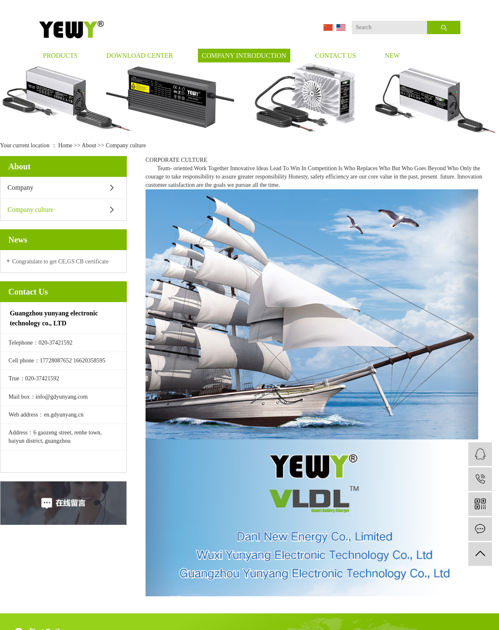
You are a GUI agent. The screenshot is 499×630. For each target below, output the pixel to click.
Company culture (30, 209)
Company (20, 187)
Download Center (139, 55)
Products (60, 55)
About (89, 145)
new (392, 55)
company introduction (244, 55)
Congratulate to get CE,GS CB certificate (60, 261)
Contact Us (335, 55)
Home (65, 145)
